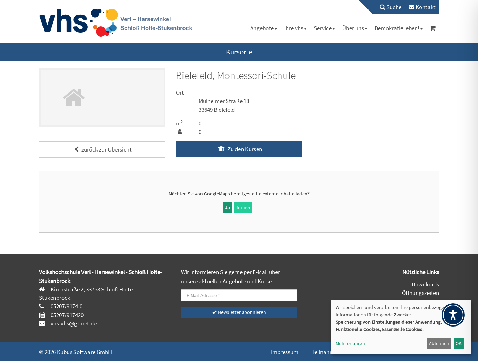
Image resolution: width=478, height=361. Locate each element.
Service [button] (324, 28)
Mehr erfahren (350, 343)
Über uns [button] (354, 28)
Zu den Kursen (239, 149)
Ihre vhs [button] (295, 28)
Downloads (425, 284)
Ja (227, 207)
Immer (244, 207)
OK (459, 343)
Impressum (284, 352)
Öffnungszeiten (420, 293)
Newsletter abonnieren (239, 312)
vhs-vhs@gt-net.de (73, 323)
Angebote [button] (263, 28)
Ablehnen (439, 343)
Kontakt (422, 7)
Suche (390, 7)
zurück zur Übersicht (102, 149)
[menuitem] (387, 7)
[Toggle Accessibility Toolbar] (453, 315)
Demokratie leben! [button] (398, 28)
